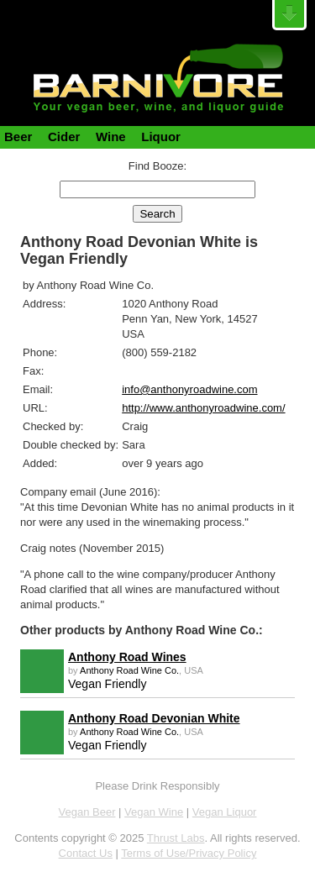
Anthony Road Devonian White (154, 718)
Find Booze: (157, 166)
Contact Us (86, 853)
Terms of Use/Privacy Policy (188, 853)
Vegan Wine (153, 812)
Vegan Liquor (224, 812)
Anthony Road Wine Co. (129, 670)
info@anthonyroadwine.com (189, 389)
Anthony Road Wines (127, 657)
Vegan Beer (87, 812)
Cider (64, 136)
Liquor (161, 136)
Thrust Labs (176, 838)
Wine (111, 136)
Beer (18, 136)
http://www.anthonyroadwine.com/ (203, 408)
